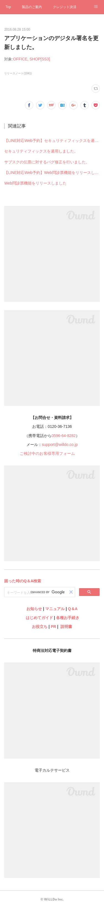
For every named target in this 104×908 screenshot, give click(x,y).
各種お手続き (67, 617)
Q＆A (73, 609)
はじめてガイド (39, 617)
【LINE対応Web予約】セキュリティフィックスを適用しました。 (52, 140)
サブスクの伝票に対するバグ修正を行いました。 (47, 162)
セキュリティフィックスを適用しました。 (41, 151)
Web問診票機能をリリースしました (35, 183)
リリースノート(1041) (18, 73)
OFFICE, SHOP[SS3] (31, 59)
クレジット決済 (64, 7)
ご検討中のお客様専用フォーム (47, 453)
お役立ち (39, 626)
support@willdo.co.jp (60, 444)
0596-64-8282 (64, 435)
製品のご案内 (32, 7)
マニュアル (55, 609)
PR (53, 626)
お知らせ (34, 609)
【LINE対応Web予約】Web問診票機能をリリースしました (52, 172)
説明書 (66, 626)
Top (8, 7)
